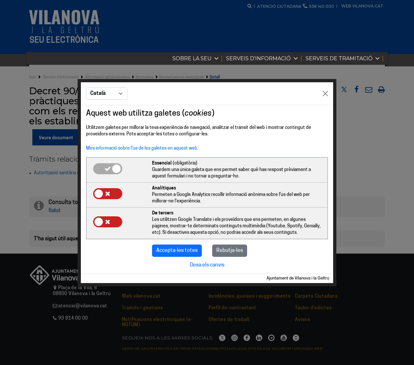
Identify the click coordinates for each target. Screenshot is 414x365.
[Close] (325, 93)
